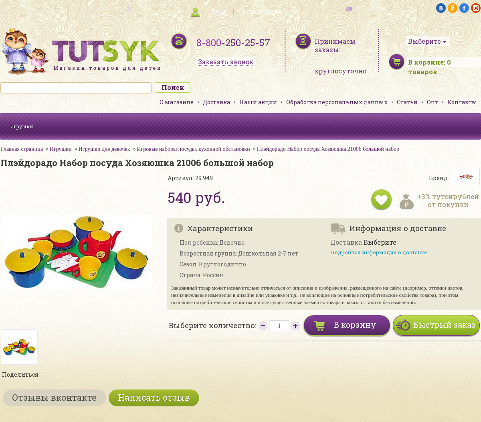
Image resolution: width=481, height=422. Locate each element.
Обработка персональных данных (337, 102)
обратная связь (371, 8)
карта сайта (109, 8)
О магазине (177, 102)
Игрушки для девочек (104, 149)
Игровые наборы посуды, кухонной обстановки (193, 149)
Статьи (407, 102)
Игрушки (21, 126)
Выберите (380, 242)
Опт (432, 102)
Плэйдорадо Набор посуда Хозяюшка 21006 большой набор (328, 149)
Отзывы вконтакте (54, 397)
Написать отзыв (154, 397)
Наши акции (258, 102)
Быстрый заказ (444, 324)
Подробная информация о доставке (378, 252)
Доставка (216, 102)
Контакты (462, 102)
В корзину (355, 324)
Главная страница (22, 149)
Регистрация (260, 11)
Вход (219, 11)
